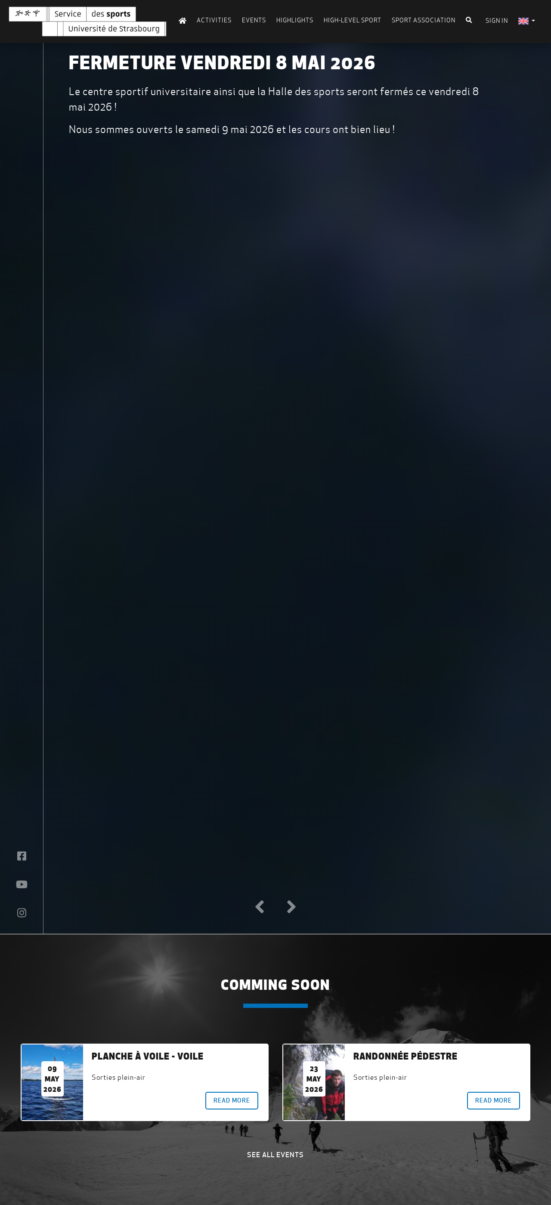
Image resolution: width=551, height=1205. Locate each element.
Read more (232, 1100)
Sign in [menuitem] (497, 21)
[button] (259, 907)
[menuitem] (526, 21)
